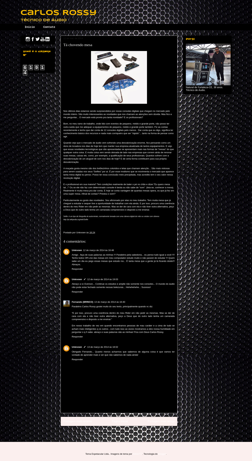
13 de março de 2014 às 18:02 (102, 347)
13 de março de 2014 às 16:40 (109, 302)
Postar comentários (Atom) (123, 432)
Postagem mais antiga (161, 421)
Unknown (77, 250)
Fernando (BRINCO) (82, 302)
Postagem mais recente (77, 421)
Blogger (162, 454)
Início (30, 27)
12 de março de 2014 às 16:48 (98, 250)
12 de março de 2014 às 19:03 (102, 279)
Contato (49, 27)
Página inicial (120, 421)
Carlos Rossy (58, 12)
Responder (77, 269)
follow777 (137, 454)
